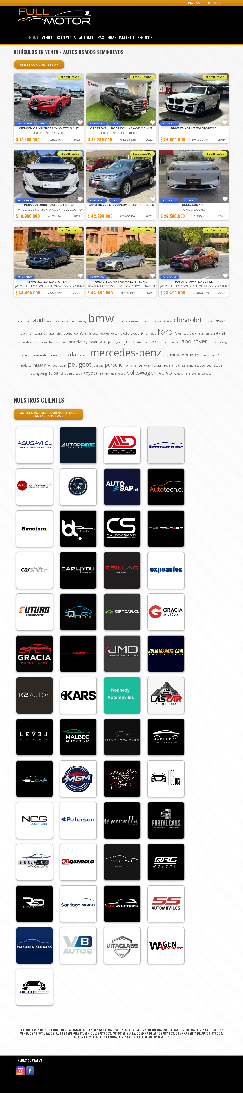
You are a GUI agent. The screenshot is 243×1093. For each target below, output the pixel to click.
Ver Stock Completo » (39, 64)
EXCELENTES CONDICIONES (122, 133)
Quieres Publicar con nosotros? (48, 414)
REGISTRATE (216, 3)
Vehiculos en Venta (59, 37)
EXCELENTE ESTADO (49, 133)
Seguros (145, 37)
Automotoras (91, 37)
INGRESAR (195, 3)
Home (33, 37)
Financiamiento (120, 37)
